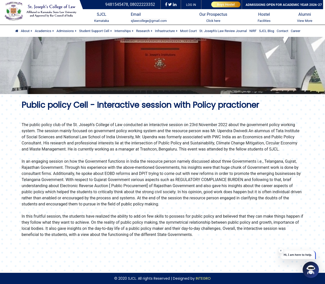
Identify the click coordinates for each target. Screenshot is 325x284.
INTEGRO (203, 278)
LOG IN (191, 5)
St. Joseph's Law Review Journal (223, 31)
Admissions (65, 31)
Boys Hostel (226, 4)
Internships (123, 31)
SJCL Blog (266, 31)
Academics (43, 31)
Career (295, 31)
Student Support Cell (94, 31)
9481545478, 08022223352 (130, 4)
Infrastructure (165, 31)
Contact (282, 31)
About (25, 31)
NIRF (252, 31)
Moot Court (188, 31)
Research (143, 31)
